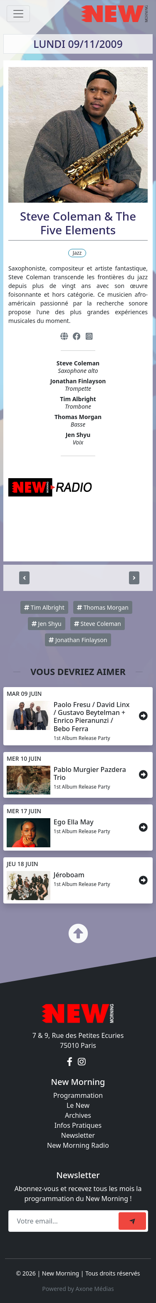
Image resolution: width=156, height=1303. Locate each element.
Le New (78, 1105)
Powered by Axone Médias (78, 1289)
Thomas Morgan (103, 607)
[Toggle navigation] (18, 13)
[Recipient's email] (64, 1221)
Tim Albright (44, 607)
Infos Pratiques (78, 1125)
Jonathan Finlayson (78, 640)
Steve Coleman (97, 624)
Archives (78, 1115)
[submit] (132, 1221)
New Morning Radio (78, 1145)
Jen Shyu (47, 624)
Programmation (78, 1095)
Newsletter (78, 1135)
